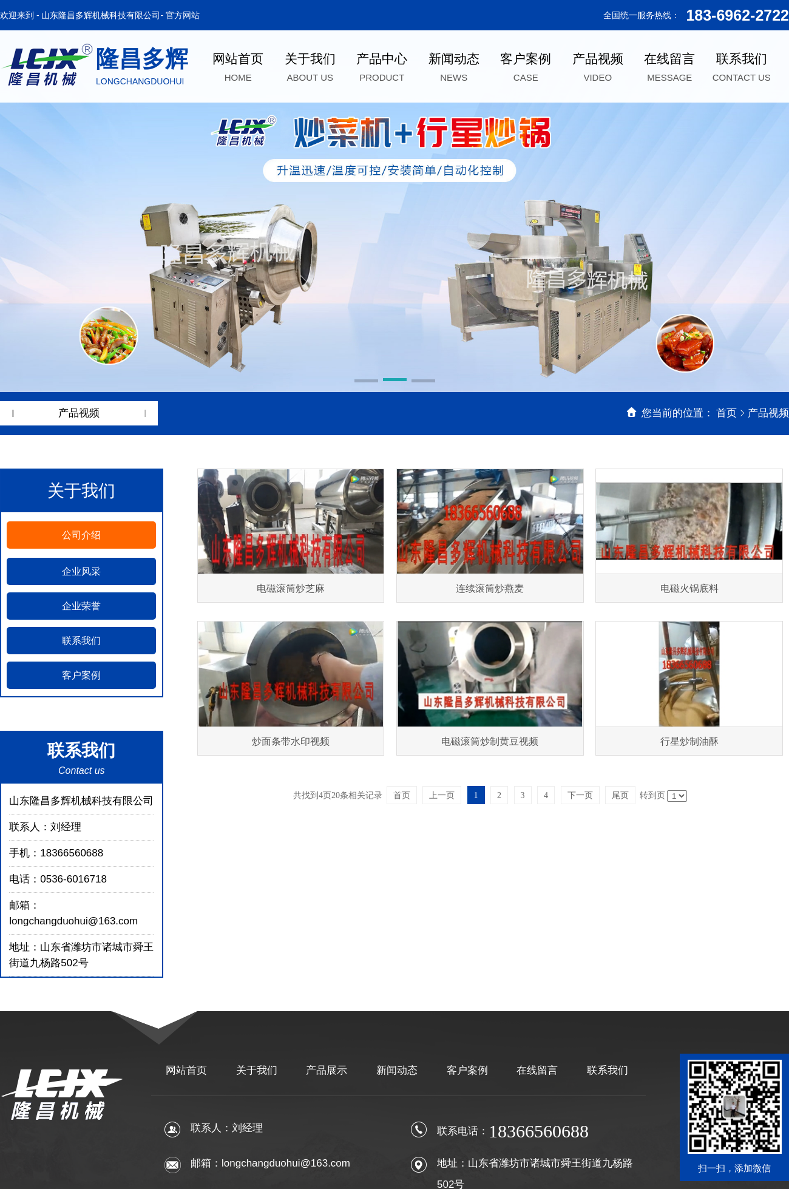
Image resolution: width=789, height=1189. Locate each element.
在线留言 (537, 1070)
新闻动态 (397, 1070)
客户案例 (81, 675)
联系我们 (81, 640)
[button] (366, 381)
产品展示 (326, 1070)
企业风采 (81, 571)
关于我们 (256, 1070)
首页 (726, 413)
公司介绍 (81, 535)
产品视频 (768, 413)
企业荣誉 (81, 606)
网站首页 (186, 1070)
